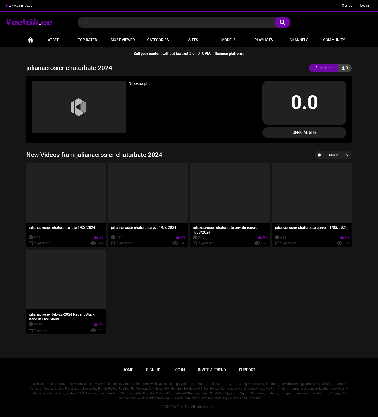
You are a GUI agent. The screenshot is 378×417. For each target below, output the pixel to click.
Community (334, 40)
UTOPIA (204, 53)
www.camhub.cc (20, 5)
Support (247, 370)
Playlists (263, 40)
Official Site (304, 132)
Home (30, 40)
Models (228, 40)
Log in (364, 5)
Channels (298, 40)
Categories (158, 40)
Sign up (347, 5)
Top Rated (87, 40)
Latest (52, 40)
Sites (193, 40)
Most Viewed (123, 40)
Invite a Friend (212, 370)
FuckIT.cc (183, 407)
